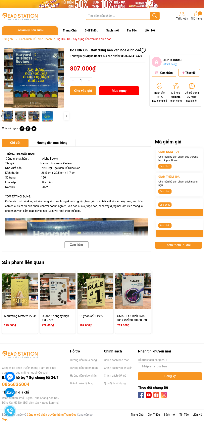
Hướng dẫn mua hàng (83, 360)
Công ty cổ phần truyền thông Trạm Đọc (51, 414)
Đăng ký (170, 376)
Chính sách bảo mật (116, 360)
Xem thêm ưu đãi (178, 245)
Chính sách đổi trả (115, 375)
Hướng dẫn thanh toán (84, 367)
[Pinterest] (28, 130)
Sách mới (112, 30)
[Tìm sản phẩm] (123, 16)
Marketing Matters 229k (20, 316)
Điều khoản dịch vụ (81, 383)
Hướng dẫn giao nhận (83, 375)
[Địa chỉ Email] (170, 366)
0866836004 (15, 384)
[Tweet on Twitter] (33, 130)
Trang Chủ (69, 30)
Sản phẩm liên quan (23, 262)
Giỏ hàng (196, 15)
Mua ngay (119, 91)
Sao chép (165, 166)
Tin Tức (132, 30)
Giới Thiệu (91, 30)
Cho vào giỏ (83, 91)
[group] (34, 78)
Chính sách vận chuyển (118, 367)
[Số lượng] (81, 80)
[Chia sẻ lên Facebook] (22, 130)
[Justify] (154, 16)
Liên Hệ (150, 30)
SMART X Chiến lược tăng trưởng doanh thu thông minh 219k (132, 320)
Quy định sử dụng (115, 383)
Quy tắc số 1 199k (91, 316)
